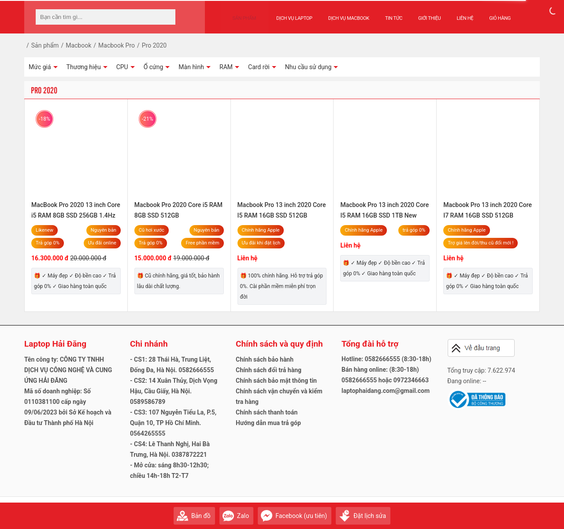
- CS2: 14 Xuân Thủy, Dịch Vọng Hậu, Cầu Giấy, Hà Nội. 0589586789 (173, 391)
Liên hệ (456, 14)
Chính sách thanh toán (266, 412)
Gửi (531, 511)
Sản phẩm (240, 14)
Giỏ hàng (491, 14)
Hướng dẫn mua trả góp (268, 422)
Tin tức (384, 14)
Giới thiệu (420, 14)
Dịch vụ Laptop (285, 14)
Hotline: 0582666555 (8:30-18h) (386, 359)
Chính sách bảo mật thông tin (276, 380)
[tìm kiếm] (166, 17)
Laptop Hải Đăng (55, 344)
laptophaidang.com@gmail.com (385, 390)
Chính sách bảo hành (264, 359)
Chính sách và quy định (279, 344)
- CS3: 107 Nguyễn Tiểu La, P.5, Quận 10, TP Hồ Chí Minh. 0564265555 (173, 423)
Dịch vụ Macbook (339, 14)
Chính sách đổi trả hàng (268, 370)
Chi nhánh (149, 344)
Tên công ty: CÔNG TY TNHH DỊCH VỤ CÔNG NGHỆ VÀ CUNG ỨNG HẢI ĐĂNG (68, 370)
